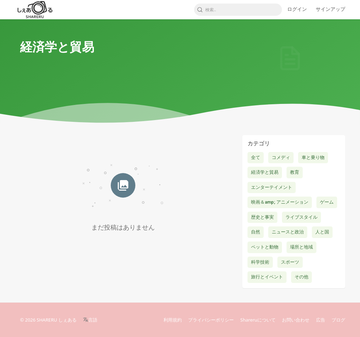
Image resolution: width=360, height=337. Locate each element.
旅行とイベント (267, 276)
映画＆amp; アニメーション (279, 202)
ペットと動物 (264, 247)
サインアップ (330, 9)
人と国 (322, 231)
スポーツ (290, 262)
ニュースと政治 (288, 231)
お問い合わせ (295, 320)
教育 (294, 172)
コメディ (281, 157)
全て (255, 157)
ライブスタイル (301, 217)
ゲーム (327, 202)
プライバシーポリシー (211, 320)
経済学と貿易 (264, 172)
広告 (320, 320)
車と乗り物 (313, 157)
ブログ (338, 320)
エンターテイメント (271, 187)
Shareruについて (258, 320)
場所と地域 (301, 247)
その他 (301, 276)
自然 (255, 231)
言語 (90, 320)
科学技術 (260, 262)
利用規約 (172, 320)
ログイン (297, 9)
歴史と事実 (262, 217)
